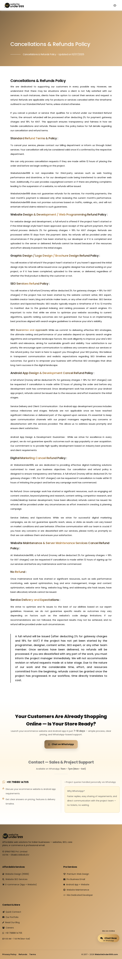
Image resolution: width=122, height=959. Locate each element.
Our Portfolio (10, 917)
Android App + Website (76, 884)
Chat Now (108, 938)
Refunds (23, 954)
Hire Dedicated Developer (78, 895)
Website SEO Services (14, 879)
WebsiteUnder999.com (106, 954)
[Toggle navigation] (114, 5)
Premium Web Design (76, 874)
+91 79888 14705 (18, 782)
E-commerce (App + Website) (19, 884)
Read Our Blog (11, 922)
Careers (8, 927)
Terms (32, 954)
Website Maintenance (76, 889)
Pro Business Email (74, 879)
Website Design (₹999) (15, 874)
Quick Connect (11, 911)
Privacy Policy (9, 954)
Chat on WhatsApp (61, 744)
